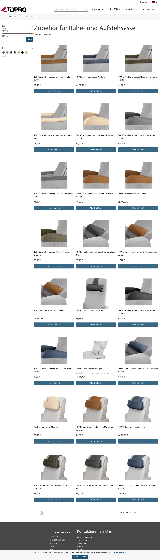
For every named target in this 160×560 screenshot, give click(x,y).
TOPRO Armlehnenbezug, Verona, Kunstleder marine (52, 370)
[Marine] (12, 52)
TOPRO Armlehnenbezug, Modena (90, 77)
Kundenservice (149, 9)
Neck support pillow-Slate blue (46, 427)
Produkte (96, 10)
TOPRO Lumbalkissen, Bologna (89, 369)
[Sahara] (8, 52)
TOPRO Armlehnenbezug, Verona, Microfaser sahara (94, 136)
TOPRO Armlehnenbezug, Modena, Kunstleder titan (53, 195)
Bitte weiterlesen (118, 552)
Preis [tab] (4, 26)
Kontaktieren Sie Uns (94, 532)
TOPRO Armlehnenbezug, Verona (132, 194)
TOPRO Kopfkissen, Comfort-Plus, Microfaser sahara (94, 428)
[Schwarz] (23, 52)
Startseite (3, 17)
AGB (51, 550)
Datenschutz (54, 546)
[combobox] (71, 10)
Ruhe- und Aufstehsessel (16, 17)
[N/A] (4, 55)
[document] (80, 555)
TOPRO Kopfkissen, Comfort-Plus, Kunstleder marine (136, 487)
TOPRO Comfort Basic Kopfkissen (89, 310)
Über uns (53, 543)
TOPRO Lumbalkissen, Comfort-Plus (49, 310)
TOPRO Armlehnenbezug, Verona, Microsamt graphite (52, 253)
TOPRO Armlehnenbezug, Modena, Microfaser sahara (53, 78)
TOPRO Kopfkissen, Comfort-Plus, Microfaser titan (94, 487)
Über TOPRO (114, 9)
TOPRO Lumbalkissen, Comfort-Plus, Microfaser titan (95, 253)
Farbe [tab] (4, 48)
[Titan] (4, 52)
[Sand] (27, 52)
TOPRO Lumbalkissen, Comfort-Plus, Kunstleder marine (138, 370)
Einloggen (145, 2)
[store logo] (13, 10)
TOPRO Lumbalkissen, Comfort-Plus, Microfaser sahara (137, 253)
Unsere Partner (131, 9)
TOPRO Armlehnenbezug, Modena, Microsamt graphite (137, 78)
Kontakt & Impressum (58, 540)
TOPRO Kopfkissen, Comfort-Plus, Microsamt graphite (52, 487)
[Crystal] (19, 52)
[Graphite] (15, 52)
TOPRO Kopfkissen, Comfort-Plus (131, 427)
